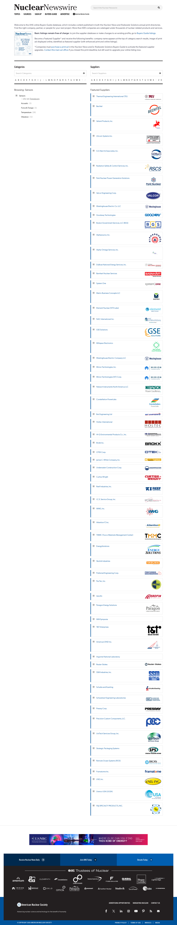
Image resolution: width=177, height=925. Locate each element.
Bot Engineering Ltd (104, 414)
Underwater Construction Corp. (109, 467)
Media (157, 923)
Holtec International (104, 422)
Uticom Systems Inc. (104, 136)
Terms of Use (136, 923)
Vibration (25, 116)
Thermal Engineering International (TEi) (112, 96)
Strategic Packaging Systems (107, 748)
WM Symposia (102, 619)
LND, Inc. (100, 779)
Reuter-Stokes (101, 664)
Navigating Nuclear (140, 903)
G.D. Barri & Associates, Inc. (107, 150)
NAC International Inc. (105, 319)
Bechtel (99, 106)
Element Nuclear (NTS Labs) (107, 308)
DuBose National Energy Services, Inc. (111, 264)
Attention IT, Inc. (102, 522)
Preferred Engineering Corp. (107, 573)
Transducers (34, 98)
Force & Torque (27, 107)
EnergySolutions (102, 546)
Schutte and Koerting (104, 687)
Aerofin (99, 596)
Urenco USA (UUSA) (104, 791)
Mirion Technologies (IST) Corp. (109, 376)
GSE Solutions (102, 329)
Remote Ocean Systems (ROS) (108, 760)
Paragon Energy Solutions (106, 605)
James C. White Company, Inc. (108, 459)
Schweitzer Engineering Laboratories (111, 697)
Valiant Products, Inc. (104, 121)
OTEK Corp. (101, 452)
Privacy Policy (121, 923)
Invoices (148, 923)
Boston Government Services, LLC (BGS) (112, 222)
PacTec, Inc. (101, 581)
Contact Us (155, 903)
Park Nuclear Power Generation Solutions (112, 178)
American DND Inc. (104, 641)
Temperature (26, 112)
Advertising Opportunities (119, 903)
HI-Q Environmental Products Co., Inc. (111, 434)
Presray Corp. (101, 708)
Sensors (22, 95)
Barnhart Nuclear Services (106, 273)
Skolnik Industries (103, 561)
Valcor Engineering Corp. (106, 193)
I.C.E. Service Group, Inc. (106, 499)
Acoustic (24, 103)
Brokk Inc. (100, 442)
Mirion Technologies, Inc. (106, 367)
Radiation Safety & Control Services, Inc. (112, 165)
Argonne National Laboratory (108, 656)
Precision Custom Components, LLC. (110, 718)
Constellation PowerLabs (106, 399)
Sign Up (38, 14)
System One (101, 283)
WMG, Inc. (100, 508)
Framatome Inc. (102, 771)
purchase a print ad (60, 46)
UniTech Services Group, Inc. (107, 733)
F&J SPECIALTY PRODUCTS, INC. (109, 805)
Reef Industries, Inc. (104, 486)
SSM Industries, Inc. (104, 672)
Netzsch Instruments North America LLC (112, 386)
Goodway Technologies (105, 215)
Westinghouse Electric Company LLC (111, 358)
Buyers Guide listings (146, 33)
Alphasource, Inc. (103, 234)
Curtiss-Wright (102, 476)
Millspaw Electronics (104, 343)
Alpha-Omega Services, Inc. (107, 249)
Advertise (64, 14)
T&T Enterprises (102, 627)
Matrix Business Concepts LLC (108, 293)
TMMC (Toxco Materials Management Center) (114, 535)
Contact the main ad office (56, 49)
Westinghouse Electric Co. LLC (108, 206)
